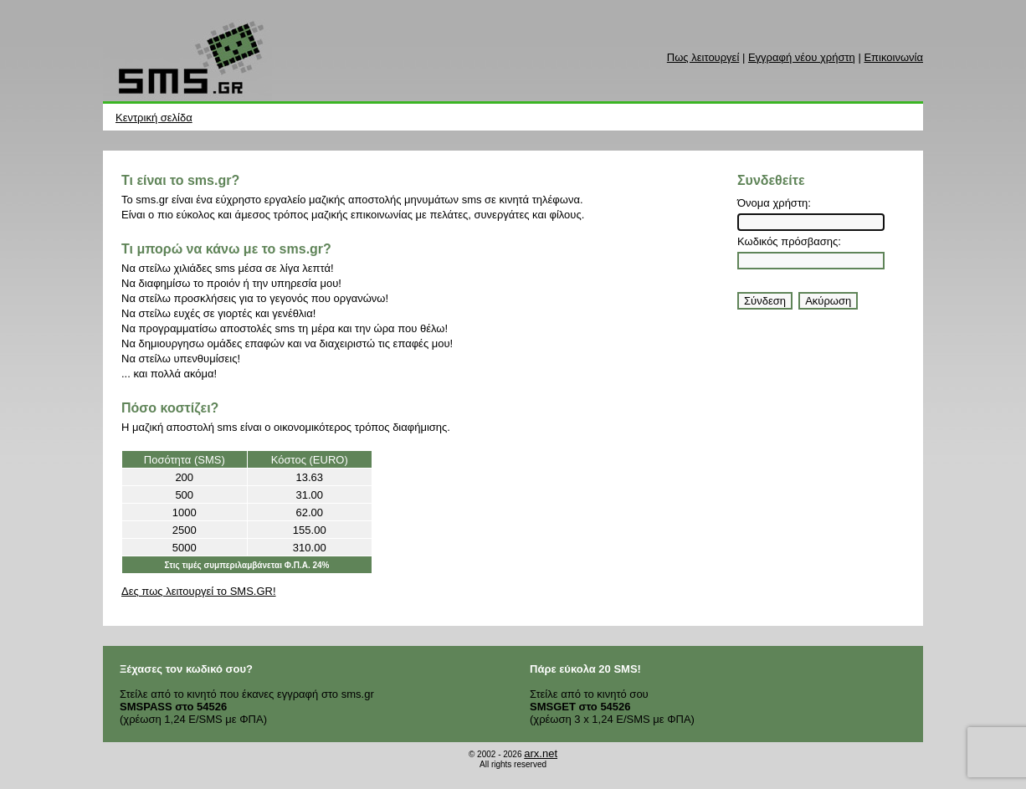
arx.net (540, 753)
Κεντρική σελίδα (153, 117)
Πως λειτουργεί (703, 57)
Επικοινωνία (893, 57)
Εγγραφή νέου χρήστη (801, 57)
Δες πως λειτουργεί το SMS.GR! (198, 591)
